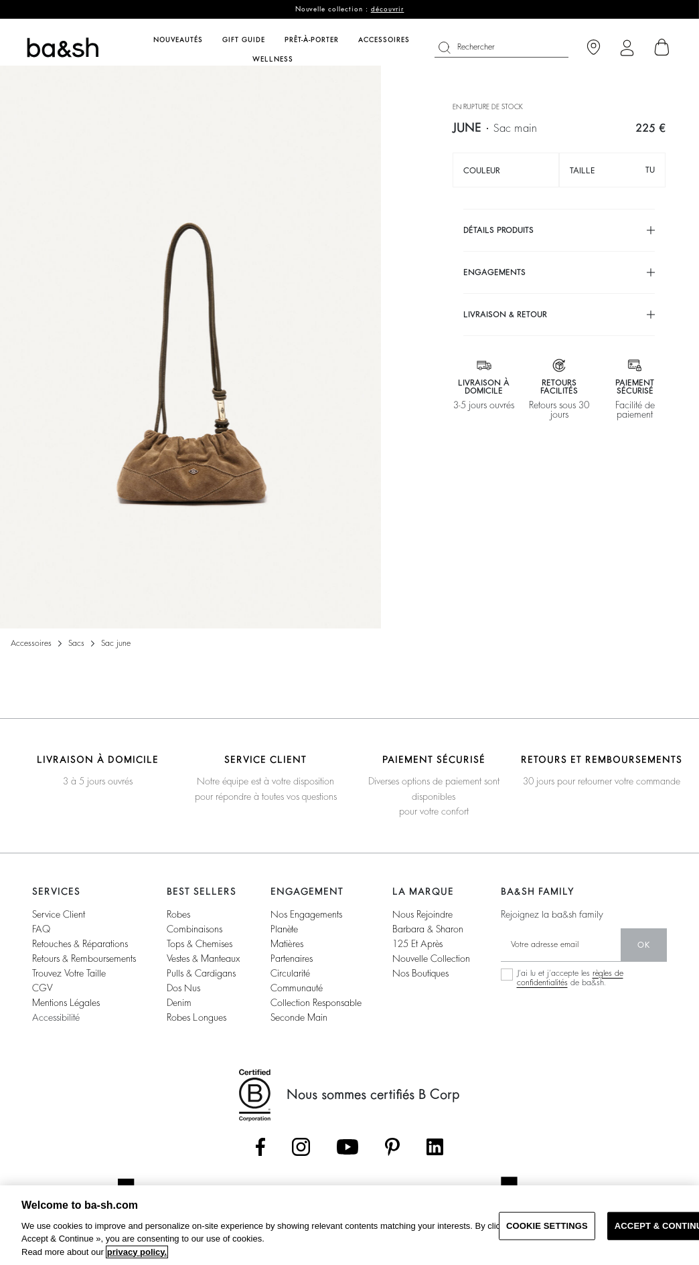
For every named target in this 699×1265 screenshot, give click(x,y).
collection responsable (316, 1002)
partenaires (291, 958)
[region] (349, 1225)
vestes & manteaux (203, 958)
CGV (42, 988)
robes (178, 914)
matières (286, 943)
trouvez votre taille (69, 973)
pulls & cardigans (201, 973)
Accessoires (31, 643)
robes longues (196, 1017)
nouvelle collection (431, 958)
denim (179, 1002)
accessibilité (56, 1017)
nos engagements (306, 914)
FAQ (41, 929)
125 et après (417, 943)
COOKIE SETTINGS (547, 1226)
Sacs (76, 643)
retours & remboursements (84, 958)
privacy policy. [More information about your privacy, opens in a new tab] (137, 1252)
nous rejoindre (422, 914)
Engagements (494, 272)
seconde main (298, 1017)
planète (284, 929)
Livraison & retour (505, 315)
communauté (296, 988)
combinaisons (194, 929)
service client (58, 914)
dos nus (183, 988)
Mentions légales (66, 1002)
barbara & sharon (427, 929)
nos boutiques (420, 973)
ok (643, 945)
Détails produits (498, 230)
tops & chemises (199, 943)
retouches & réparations (80, 943)
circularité (290, 973)
